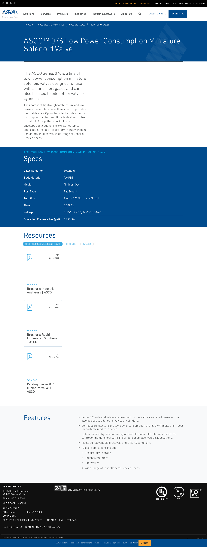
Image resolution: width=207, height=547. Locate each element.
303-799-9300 (17, 498)
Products (28, 25)
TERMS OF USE (40, 537)
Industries (36, 520)
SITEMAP (53, 537)
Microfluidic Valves (99, 25)
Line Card (50, 520)
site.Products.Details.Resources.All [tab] (42, 244)
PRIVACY (28, 537)
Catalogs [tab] (87, 244)
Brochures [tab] (71, 244)
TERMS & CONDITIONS (13, 537)
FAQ (61, 520)
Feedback (71, 520)
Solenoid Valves (77, 25)
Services (22, 520)
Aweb (61, 537)
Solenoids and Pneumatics (51, 25)
